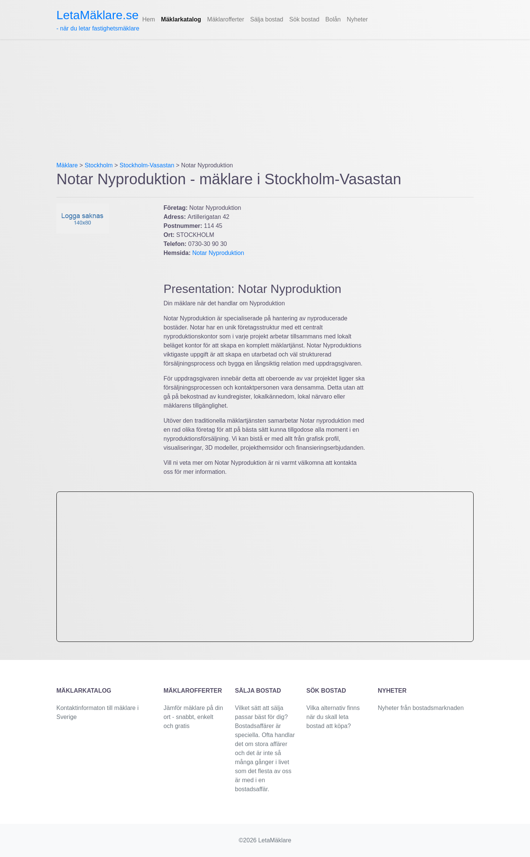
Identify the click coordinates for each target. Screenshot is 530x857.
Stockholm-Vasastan (147, 165)
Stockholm (99, 165)
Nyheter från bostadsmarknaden (421, 708)
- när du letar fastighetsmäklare (97, 20)
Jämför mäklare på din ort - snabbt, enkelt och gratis (193, 717)
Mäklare (67, 165)
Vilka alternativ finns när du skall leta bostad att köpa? (333, 717)
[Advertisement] (265, 95)
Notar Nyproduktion (218, 253)
